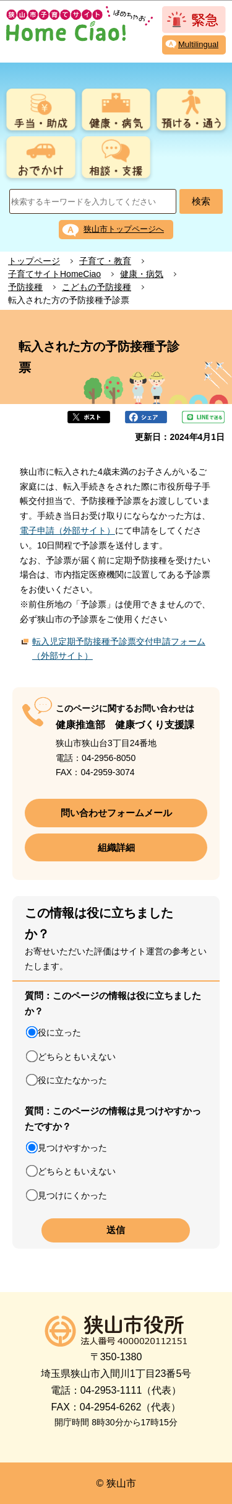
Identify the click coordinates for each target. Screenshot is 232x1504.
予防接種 (25, 287)
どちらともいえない (77, 1057)
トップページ (34, 261)
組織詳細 (116, 847)
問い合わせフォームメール (116, 812)
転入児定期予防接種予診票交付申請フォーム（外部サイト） (118, 648)
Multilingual (198, 44)
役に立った (59, 1032)
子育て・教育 (105, 261)
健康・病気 (141, 274)
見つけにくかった (72, 1195)
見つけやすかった (72, 1148)
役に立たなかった (72, 1080)
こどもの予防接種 (96, 287)
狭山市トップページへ (124, 229)
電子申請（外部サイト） (67, 530)
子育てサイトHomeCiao (54, 274)
